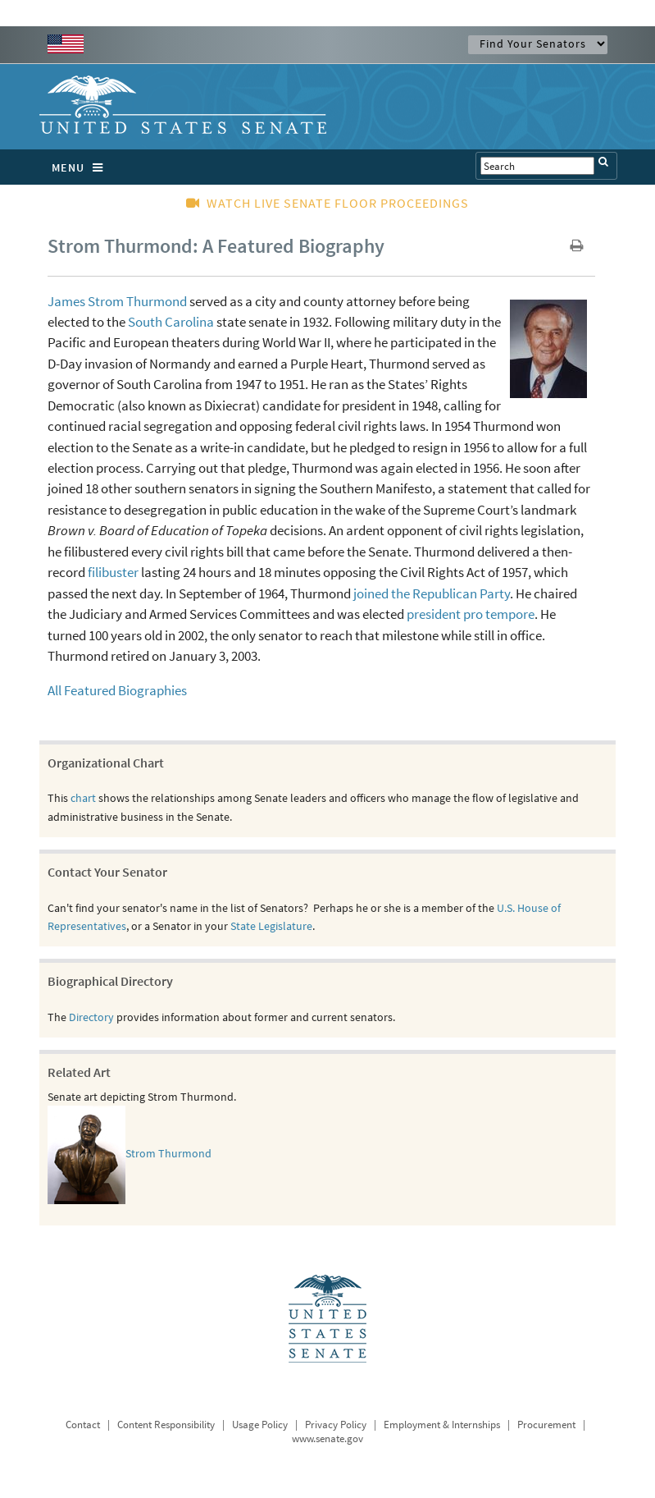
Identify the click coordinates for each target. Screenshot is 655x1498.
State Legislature (271, 925)
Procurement (546, 1425)
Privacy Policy (335, 1425)
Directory (91, 1017)
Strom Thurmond (168, 1154)
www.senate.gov (327, 1438)
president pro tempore (470, 614)
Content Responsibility (166, 1425)
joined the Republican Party (431, 593)
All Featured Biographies (117, 690)
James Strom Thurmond (117, 301)
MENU (81, 167)
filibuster (113, 572)
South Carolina (171, 322)
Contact (83, 1425)
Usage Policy (260, 1425)
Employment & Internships (442, 1425)
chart (83, 797)
